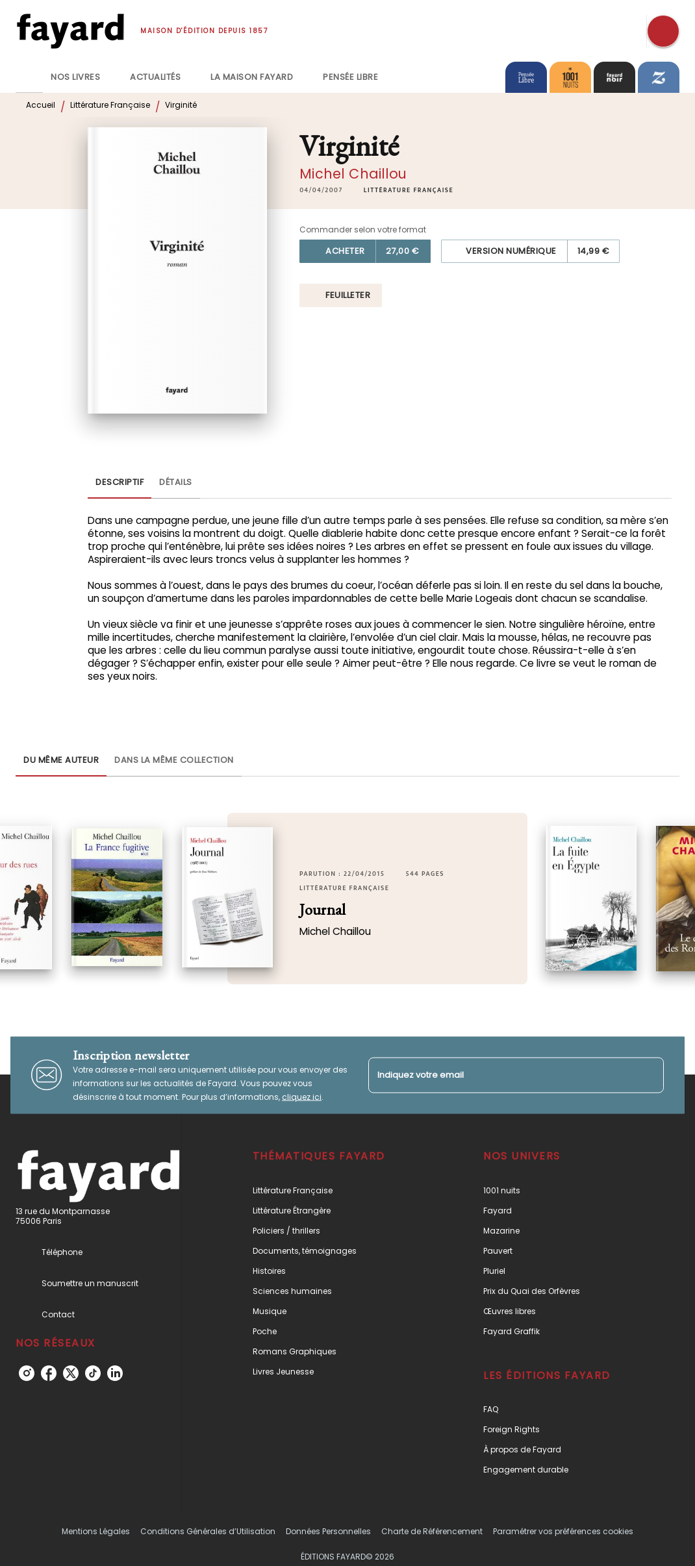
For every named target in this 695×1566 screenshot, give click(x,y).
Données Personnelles (328, 1531)
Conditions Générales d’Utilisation (207, 1531)
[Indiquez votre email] (499, 1075)
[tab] (29, 77)
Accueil (40, 104)
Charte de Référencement (432, 1531)
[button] (409, 190)
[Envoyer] (648, 1075)
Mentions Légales (96, 1531)
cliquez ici (302, 1096)
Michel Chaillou (353, 173)
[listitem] (27, 1373)
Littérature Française (110, 104)
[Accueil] (70, 31)
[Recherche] (663, 31)
